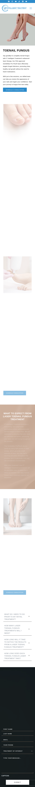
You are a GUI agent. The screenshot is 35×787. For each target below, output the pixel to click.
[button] (30, 8)
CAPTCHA (5, 776)
